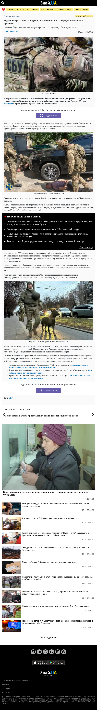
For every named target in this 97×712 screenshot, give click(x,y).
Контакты (5, 693)
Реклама (5, 684)
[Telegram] (39, 651)
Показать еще (86, 247)
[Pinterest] (63, 651)
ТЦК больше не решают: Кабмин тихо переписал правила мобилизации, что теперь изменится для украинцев (47, 235)
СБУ (11, 398)
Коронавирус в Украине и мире (56, 9)
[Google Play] (56, 662)
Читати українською (84, 16)
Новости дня (81, 9)
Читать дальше (48, 637)
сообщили (8, 104)
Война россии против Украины (22, 9)
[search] (3, 3)
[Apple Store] (40, 662)
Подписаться (48, 115)
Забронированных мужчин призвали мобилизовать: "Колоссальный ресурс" (43, 229)
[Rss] (33, 651)
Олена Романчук (11, 31)
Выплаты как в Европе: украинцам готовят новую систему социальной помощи (45, 241)
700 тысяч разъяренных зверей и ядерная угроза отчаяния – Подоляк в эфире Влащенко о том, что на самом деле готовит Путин (49, 223)
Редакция (6, 689)
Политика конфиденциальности (15, 680)
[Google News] (51, 651)
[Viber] (45, 651)
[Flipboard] (57, 651)
